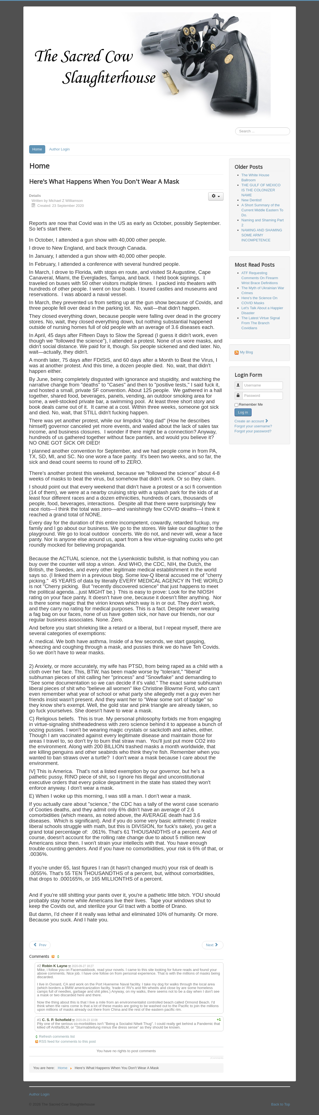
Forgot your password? (253, 431)
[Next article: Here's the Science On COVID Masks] (212, 945)
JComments (216, 1058)
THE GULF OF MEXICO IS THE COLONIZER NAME (261, 190)
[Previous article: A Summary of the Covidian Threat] (40, 945)
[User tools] (215, 196)
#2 (39, 966)
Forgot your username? (253, 426)
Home (37, 149)
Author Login (59, 149)
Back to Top (280, 1104)
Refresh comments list (57, 1036)
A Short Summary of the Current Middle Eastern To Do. (262, 210)
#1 (39, 1020)
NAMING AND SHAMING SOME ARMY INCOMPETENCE (262, 235)
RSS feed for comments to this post (67, 1041)
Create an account (252, 421)
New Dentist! (252, 200)
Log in (243, 412)
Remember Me (251, 404)
